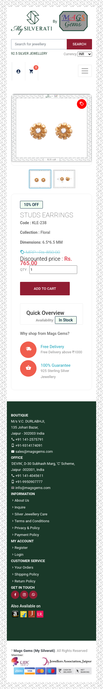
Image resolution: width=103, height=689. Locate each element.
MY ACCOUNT (22, 541)
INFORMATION (23, 494)
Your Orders (22, 567)
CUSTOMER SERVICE (28, 561)
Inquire (18, 507)
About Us (20, 500)
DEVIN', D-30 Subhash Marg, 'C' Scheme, (43, 464)
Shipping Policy (25, 574)
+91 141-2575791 (27, 439)
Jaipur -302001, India (27, 470)
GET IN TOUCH (23, 587)
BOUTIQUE (19, 415)
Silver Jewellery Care (29, 514)
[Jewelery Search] (39, 44)
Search (79, 44)
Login (17, 554)
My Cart (33, 69)
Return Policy (23, 581)
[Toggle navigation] (85, 71)
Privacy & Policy (25, 528)
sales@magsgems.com (32, 451)
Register (19, 548)
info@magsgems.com (33, 488)
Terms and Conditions (30, 521)
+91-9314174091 (27, 445)
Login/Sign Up (18, 71)
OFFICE (17, 457)
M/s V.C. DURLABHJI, (28, 421)
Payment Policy (25, 535)
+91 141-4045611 (27, 476)
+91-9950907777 (27, 482)
